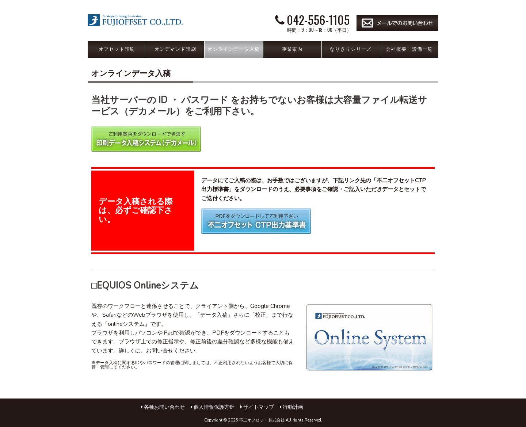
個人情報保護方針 (214, 407)
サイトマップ (258, 407)
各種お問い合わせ (164, 407)
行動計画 (293, 407)
